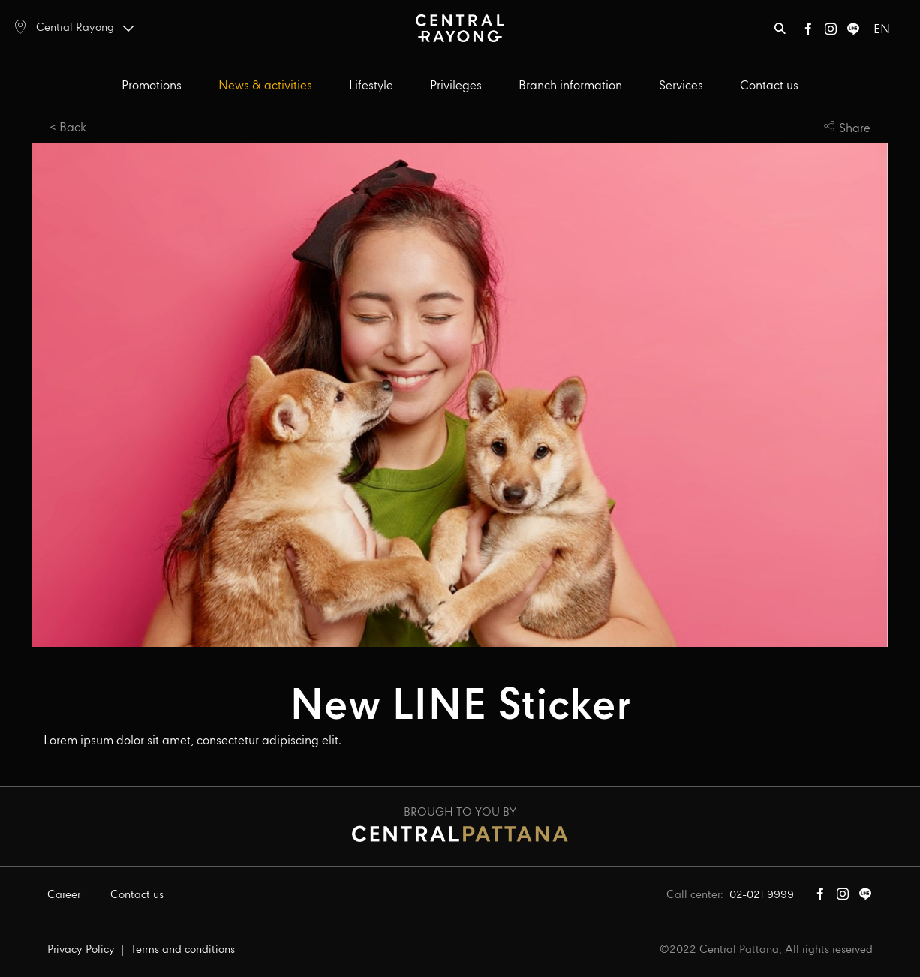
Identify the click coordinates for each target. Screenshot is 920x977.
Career (63, 895)
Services (681, 86)
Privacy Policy (81, 950)
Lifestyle (371, 86)
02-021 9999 (761, 895)
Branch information (570, 86)
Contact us (769, 86)
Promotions (152, 86)
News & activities (265, 86)
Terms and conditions (183, 950)
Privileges (456, 86)
